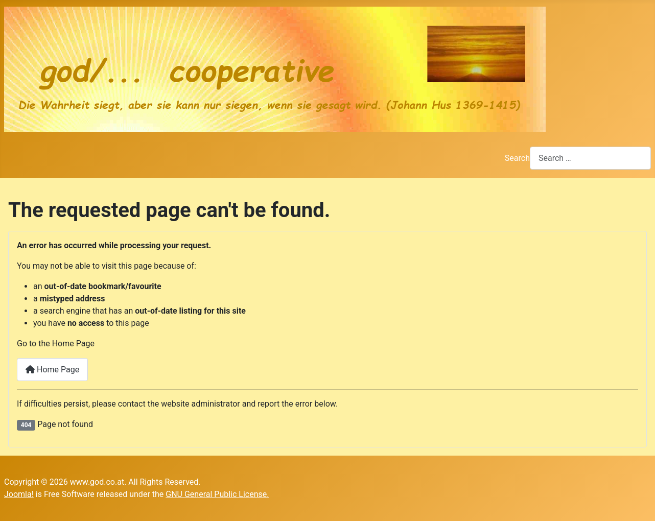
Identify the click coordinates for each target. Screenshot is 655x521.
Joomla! (19, 494)
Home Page (52, 369)
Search (517, 158)
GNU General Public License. (217, 494)
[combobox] (590, 158)
